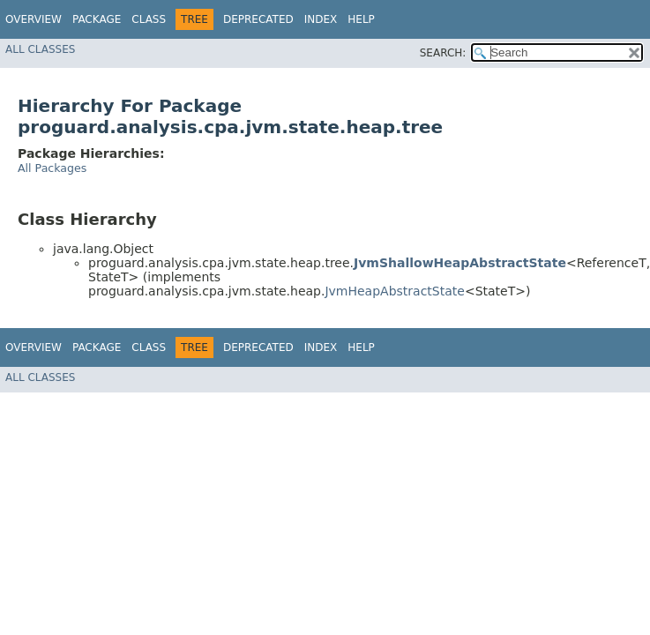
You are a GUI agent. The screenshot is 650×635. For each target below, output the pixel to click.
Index (321, 19)
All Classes (40, 49)
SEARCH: (443, 53)
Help (361, 19)
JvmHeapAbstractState (394, 291)
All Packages (52, 168)
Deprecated (258, 19)
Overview (33, 19)
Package (96, 19)
